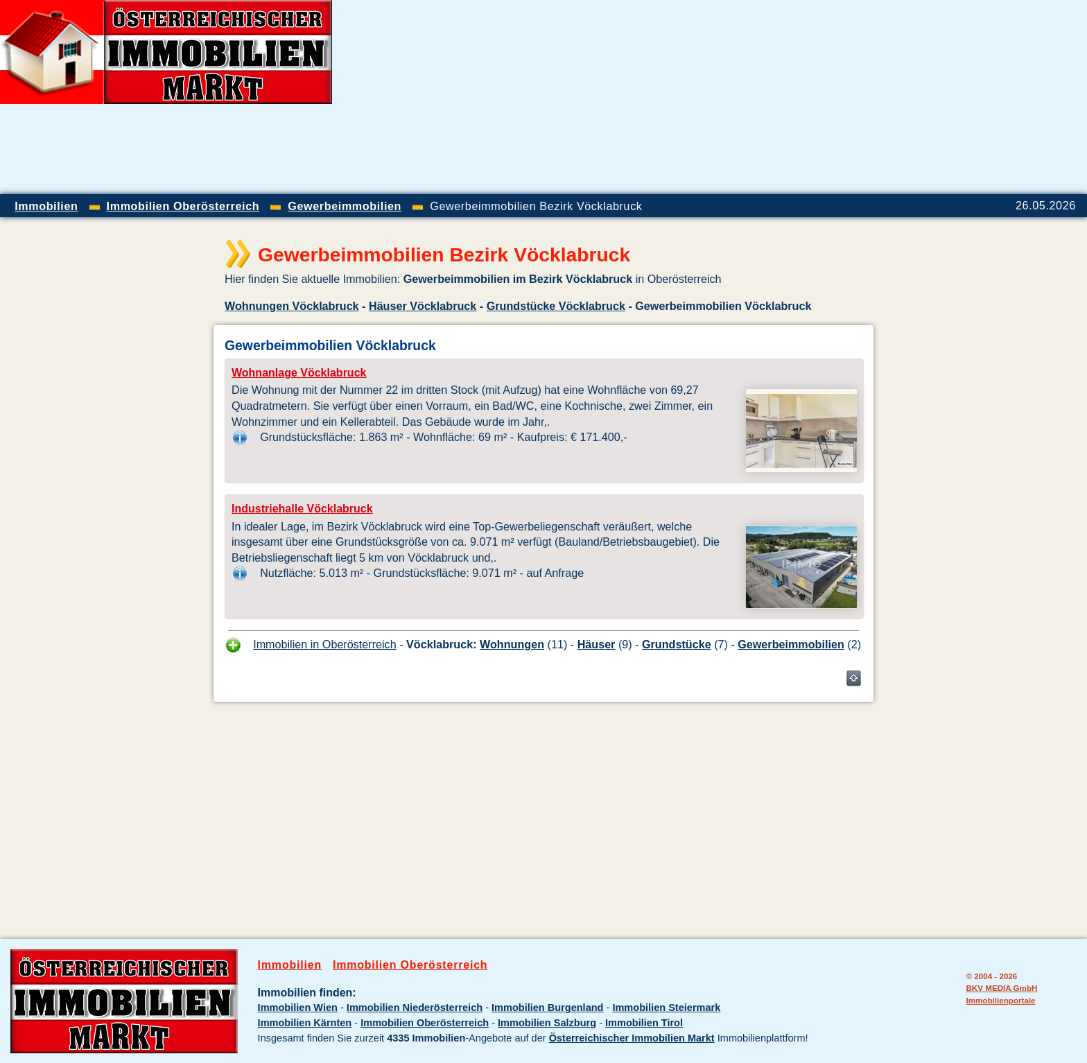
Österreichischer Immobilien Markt (632, 1038)
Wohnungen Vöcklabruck (292, 306)
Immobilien (290, 965)
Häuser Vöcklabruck (422, 306)
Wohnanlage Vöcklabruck (299, 373)
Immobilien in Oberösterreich (325, 644)
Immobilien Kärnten (305, 1022)
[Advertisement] (925, 97)
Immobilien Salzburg (547, 1022)
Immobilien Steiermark (666, 1007)
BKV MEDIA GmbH (1001, 987)
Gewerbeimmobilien (791, 644)
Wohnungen (512, 644)
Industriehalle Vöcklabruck (302, 509)
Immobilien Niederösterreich (414, 1007)
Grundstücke (676, 644)
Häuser (596, 644)
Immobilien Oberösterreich (410, 965)
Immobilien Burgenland (547, 1007)
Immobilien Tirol (644, 1022)
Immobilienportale (1000, 1000)
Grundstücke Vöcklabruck (556, 306)
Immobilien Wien (298, 1007)
